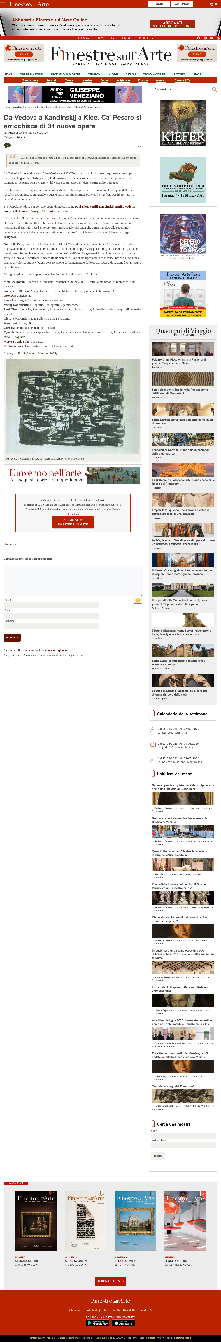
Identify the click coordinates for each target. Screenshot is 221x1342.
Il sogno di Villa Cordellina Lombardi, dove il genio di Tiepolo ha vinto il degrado (180, 602)
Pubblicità (146, 38)
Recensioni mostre (65, 74)
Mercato (161, 80)
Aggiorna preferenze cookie (178, 1337)
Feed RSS (146, 1310)
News (8, 74)
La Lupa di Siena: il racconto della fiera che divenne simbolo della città (179, 692)
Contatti (127, 38)
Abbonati (182, 4)
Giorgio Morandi (42, 211)
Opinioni (94, 74)
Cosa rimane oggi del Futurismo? (173, 1086)
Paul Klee (81, 206)
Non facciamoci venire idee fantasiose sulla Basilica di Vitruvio (179, 820)
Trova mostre (154, 74)
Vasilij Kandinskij (102, 206)
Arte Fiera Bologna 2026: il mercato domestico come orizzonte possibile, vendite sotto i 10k (182, 1022)
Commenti (10, 544)
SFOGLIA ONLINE (27, 1261)
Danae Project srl (147, 1337)
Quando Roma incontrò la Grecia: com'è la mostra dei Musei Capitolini (179, 853)
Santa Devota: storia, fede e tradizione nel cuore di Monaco (182, 421)
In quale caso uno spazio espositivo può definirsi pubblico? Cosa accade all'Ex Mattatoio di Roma (183, 954)
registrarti (62, 650)
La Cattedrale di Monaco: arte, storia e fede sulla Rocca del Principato (183, 482)
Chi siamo (85, 38)
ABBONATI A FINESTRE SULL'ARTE (73, 522)
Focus (104, 80)
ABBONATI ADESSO (110, 1281)
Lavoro (179, 74)
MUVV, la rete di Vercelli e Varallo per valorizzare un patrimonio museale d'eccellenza (183, 542)
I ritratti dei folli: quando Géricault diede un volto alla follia (180, 989)
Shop (197, 74)
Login (159, 4)
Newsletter (106, 38)
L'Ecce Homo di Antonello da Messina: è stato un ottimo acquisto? (181, 919)
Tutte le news (30, 80)
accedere (46, 650)
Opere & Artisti (31, 74)
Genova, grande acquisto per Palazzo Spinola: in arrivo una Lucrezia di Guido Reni (183, 787)
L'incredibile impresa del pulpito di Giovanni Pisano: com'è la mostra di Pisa (180, 886)
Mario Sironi (12, 341)
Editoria (143, 80)
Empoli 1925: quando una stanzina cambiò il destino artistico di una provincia (180, 512)
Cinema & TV (182, 80)
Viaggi (113, 74)
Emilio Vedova (125, 206)
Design (130, 74)
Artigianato (123, 80)
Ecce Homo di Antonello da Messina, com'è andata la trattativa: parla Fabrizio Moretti (180, 1055)
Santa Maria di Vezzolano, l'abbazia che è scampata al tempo (178, 662)
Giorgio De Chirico (16, 211)
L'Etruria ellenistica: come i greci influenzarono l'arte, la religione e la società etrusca (181, 632)
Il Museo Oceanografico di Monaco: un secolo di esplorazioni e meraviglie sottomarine (182, 572)
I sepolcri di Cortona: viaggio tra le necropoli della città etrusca (180, 451)
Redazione (12, 132)
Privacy (160, 1337)
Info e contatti (111, 1310)
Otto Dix (9, 295)
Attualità (51, 80)
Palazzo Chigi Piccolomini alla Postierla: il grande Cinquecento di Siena (179, 361)
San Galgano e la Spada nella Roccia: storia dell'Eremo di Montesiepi (180, 391)
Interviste (87, 80)
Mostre (69, 80)
